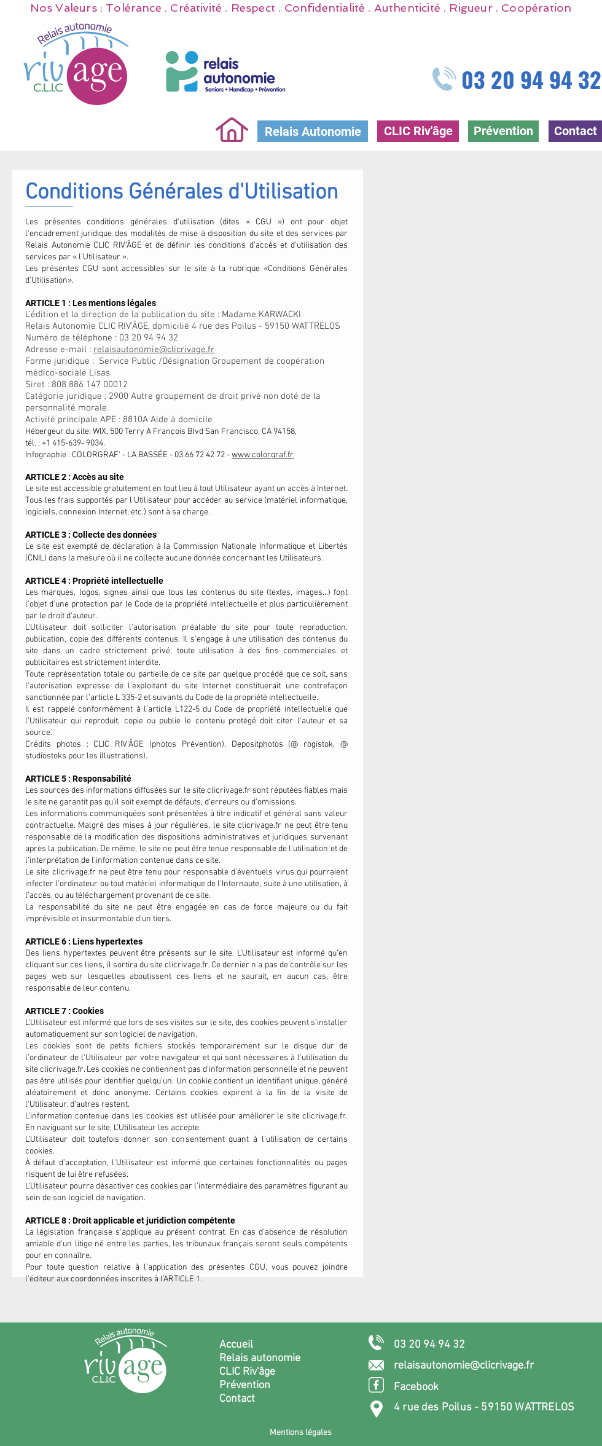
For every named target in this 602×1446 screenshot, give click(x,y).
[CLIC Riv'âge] (418, 131)
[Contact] (575, 131)
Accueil (236, 1344)
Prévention (244, 1385)
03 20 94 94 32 (531, 79)
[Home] (231, 129)
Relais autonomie (259, 1358)
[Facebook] (439, 1387)
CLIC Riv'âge (247, 1371)
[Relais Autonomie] (312, 131)
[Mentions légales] (300, 1433)
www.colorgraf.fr (263, 455)
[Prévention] (503, 131)
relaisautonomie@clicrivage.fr (153, 349)
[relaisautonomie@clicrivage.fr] (479, 1365)
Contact (237, 1399)
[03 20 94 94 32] (439, 1345)
